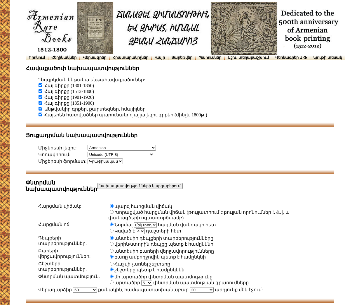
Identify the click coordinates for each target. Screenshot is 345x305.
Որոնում (37, 57)
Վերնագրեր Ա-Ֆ (291, 57)
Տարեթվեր (181, 57)
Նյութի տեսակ (327, 57)
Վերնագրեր (94, 57)
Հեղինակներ (63, 57)
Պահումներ (210, 57)
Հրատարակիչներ (130, 57)
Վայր (160, 57)
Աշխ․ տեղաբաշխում (248, 57)
